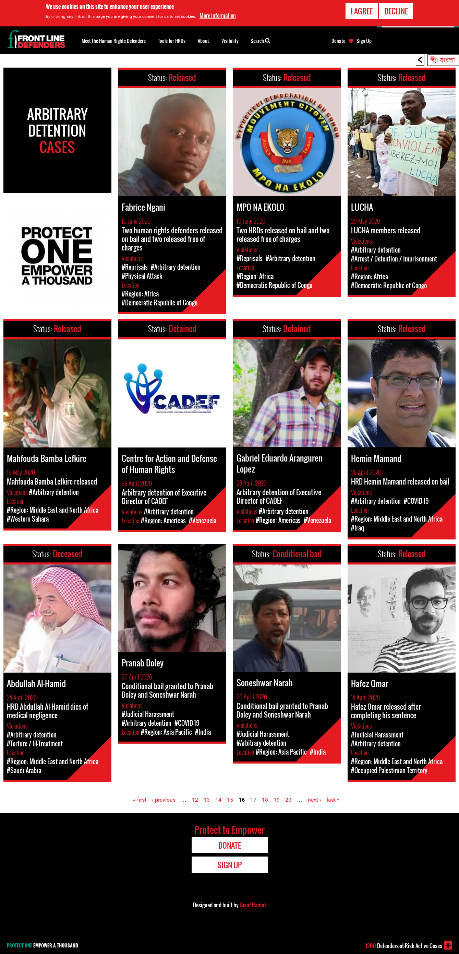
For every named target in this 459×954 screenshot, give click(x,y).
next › (314, 799)
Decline (396, 10)
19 (277, 799)
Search (260, 40)
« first (139, 799)
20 (288, 799)
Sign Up (364, 40)
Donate (338, 40)
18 (265, 799)
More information (218, 15)
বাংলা (447, 59)
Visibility (230, 40)
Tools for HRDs (171, 40)
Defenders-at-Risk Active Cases (403, 946)
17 (253, 799)
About (203, 40)
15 (230, 799)
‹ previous (164, 799)
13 (207, 799)
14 (218, 799)
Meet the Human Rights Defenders (114, 40)
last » (333, 799)
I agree (362, 10)
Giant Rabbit (253, 905)
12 (195, 799)
